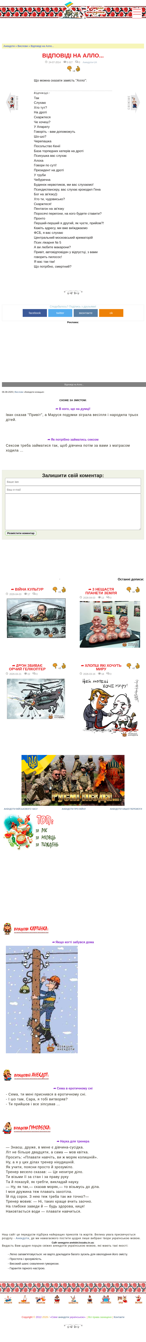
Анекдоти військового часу (21, 815)
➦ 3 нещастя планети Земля (101, 597)
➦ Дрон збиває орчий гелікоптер (27, 673)
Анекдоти (9, 46)
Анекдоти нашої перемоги (126, 815)
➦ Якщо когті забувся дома (73, 948)
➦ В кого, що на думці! (73, 409)
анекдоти (63, 1322)
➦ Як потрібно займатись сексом (73, 439)
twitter (60, 313)
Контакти (119, 1322)
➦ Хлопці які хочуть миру (101, 673)
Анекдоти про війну (74, 815)
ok (111, 313)
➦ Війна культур (27, 595)
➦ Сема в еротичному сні (72, 1094)
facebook (35, 313)
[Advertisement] (73, 30)
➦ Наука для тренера (73, 1147)
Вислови (23, 46)
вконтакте (85, 313)
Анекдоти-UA (90, 62)
